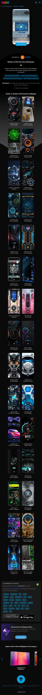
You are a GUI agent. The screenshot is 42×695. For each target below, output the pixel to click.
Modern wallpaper (19, 6)
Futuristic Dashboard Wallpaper (14, 316)
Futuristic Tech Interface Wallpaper (28, 124)
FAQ (37, 685)
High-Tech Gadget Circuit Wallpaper (28, 572)
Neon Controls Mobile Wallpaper (28, 348)
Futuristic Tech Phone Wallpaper (14, 220)
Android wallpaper (14, 589)
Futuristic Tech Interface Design (14, 252)
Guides (21, 687)
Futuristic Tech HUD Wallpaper (28, 220)
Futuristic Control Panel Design (14, 124)
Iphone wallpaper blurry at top (31, 78)
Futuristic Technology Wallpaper (14, 188)
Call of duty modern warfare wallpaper (13, 78)
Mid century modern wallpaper (12, 75)
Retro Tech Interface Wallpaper (14, 508)
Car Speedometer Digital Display (28, 444)
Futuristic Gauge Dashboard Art (28, 156)
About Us (10, 685)
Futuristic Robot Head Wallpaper (14, 380)
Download (21, 44)
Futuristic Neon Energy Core (14, 572)
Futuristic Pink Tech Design (28, 316)
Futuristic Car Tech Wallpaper (28, 476)
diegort (25, 57)
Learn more (21, 637)
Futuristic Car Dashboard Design (28, 380)
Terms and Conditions (20, 685)
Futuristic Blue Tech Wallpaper (28, 284)
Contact (5, 685)
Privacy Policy (31, 685)
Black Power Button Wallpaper (14, 476)
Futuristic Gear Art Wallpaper (28, 508)
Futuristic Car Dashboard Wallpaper (14, 444)
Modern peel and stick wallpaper (29, 75)
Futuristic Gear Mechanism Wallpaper (14, 412)
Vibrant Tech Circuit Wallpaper (14, 540)
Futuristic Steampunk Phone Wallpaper (28, 540)
